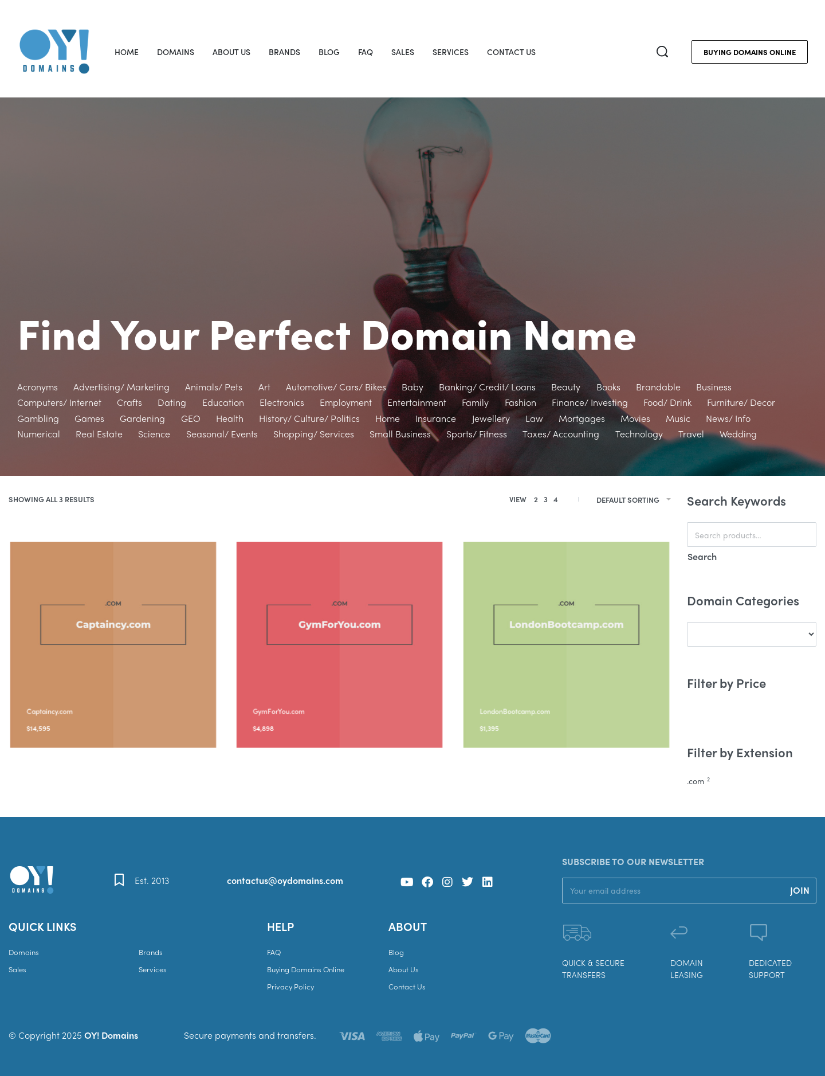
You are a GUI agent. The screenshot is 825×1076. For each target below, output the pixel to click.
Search (702, 556)
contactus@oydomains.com (285, 880)
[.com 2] (751, 781)
